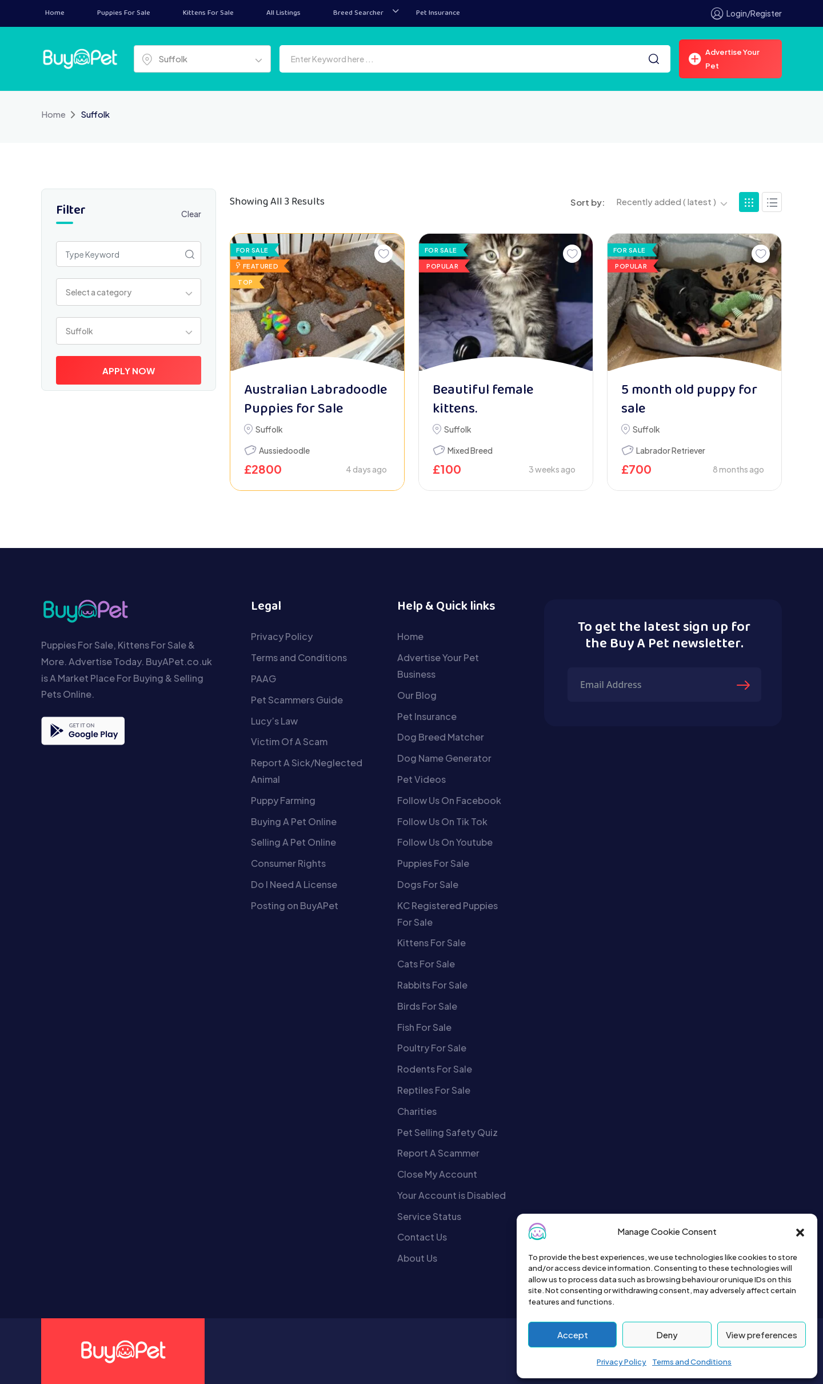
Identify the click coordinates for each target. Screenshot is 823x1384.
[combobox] (202, 59)
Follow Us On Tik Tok (442, 821)
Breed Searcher (358, 13)
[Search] (653, 59)
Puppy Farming (283, 800)
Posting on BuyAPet (294, 905)
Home (55, 13)
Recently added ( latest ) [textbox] (666, 201)
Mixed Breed (470, 450)
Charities (417, 1111)
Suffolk (269, 429)
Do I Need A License (294, 884)
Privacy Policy (621, 1361)
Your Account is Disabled (451, 1195)
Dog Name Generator (444, 758)
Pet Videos (421, 779)
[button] (800, 1231)
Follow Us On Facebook (449, 800)
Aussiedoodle (284, 450)
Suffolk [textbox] (172, 58)
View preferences (761, 1334)
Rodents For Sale (434, 1069)
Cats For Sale (426, 964)
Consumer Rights (288, 863)
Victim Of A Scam (289, 741)
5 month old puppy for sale (689, 400)
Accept (572, 1334)
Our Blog (417, 695)
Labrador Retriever (670, 450)
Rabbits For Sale (432, 985)
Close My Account (437, 1174)
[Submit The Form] (744, 684)
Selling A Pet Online (293, 842)
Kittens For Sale (208, 13)
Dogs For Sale (427, 884)
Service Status (429, 1216)
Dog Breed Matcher (440, 737)
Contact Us (422, 1237)
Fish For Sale (424, 1027)
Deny (667, 1334)
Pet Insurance (438, 13)
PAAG (263, 679)
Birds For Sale (427, 1006)
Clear (191, 214)
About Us (417, 1258)
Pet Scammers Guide (297, 700)
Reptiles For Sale (433, 1090)
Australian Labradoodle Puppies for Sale (315, 400)
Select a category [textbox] (98, 292)
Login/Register (746, 13)
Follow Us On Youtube (445, 842)
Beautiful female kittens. (483, 400)
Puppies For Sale (123, 13)
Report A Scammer (438, 1153)
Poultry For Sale (431, 1048)
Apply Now (128, 370)
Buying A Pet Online (294, 821)
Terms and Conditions (692, 1361)
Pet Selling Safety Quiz (447, 1132)
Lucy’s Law (274, 721)
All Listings (283, 13)
